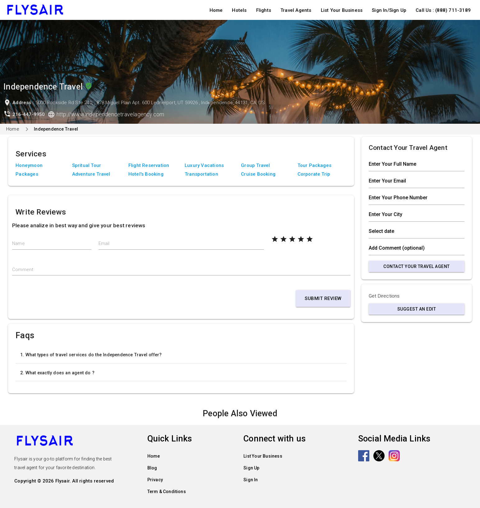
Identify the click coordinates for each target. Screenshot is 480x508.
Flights (263, 10)
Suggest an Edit (416, 309)
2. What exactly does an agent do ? (57, 372)
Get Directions (384, 296)
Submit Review (323, 298)
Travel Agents (296, 10)
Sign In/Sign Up (389, 10)
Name (18, 243)
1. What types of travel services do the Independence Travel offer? (91, 354)
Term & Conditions (166, 491)
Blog (152, 467)
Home (216, 10)
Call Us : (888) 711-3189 (443, 10)
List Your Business (342, 10)
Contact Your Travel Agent (416, 266)
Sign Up (251, 467)
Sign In (250, 479)
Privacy (155, 479)
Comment (22, 269)
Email (104, 243)
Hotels (239, 10)
